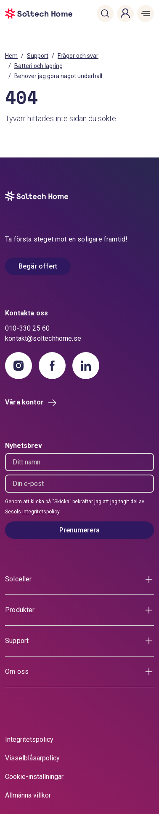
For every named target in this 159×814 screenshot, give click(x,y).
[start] (17, 13)
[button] (105, 13)
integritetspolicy (41, 512)
